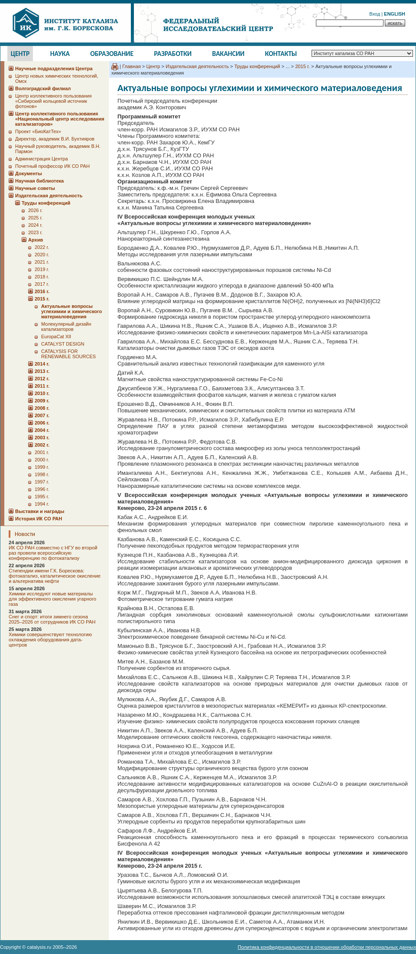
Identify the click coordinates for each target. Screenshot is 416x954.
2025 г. (35, 217)
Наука (60, 53)
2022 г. (42, 247)
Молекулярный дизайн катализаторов (66, 326)
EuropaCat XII (56, 336)
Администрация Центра (41, 158)
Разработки (173, 53)
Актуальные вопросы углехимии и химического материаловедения (71, 311)
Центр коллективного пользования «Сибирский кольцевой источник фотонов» (53, 101)
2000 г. (42, 459)
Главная (131, 66)
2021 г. (42, 262)
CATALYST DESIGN (62, 343)
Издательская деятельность (197, 66)
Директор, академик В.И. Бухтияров (54, 138)
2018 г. (42, 276)
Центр (20, 53)
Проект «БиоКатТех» (38, 131)
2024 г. (35, 225)
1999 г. (42, 467)
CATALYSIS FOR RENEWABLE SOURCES (68, 354)
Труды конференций (257, 66)
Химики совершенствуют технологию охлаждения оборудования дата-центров (50, 639)
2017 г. (42, 284)
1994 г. (42, 503)
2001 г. (42, 452)
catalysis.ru (39, 947)
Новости (25, 534)
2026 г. (35, 210)
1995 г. (42, 496)
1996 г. (42, 489)
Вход (374, 13)
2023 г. (35, 232)
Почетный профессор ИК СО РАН (52, 166)
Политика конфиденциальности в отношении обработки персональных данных (327, 947)
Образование (111, 53)
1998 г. (42, 474)
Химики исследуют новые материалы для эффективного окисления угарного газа (52, 599)
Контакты (281, 53)
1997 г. (42, 481)
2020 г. (42, 254)
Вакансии (228, 53)
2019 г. (42, 269)
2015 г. (302, 66)
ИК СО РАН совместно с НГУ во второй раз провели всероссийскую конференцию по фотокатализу (53, 553)
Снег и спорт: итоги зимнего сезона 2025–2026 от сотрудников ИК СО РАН (52, 619)
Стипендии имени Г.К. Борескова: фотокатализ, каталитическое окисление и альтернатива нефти (55, 576)
